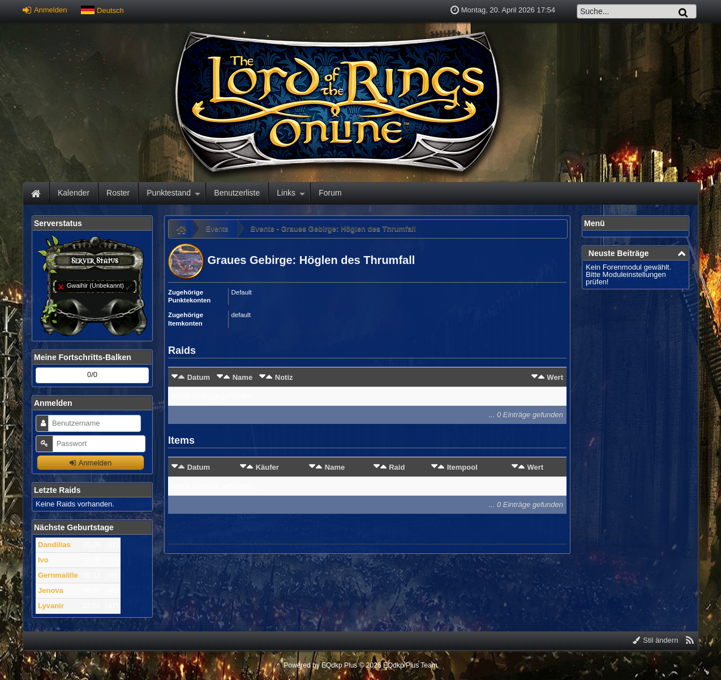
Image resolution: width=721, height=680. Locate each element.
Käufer (267, 467)
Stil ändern (656, 640)
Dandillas (54, 544)
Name (242, 377)
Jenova (50, 590)
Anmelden (45, 10)
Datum (198, 377)
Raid (397, 467)
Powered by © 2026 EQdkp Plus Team (360, 665)
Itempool (462, 467)
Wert (555, 377)
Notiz (284, 377)
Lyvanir (51, 605)
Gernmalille (58, 575)
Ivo (43, 560)
